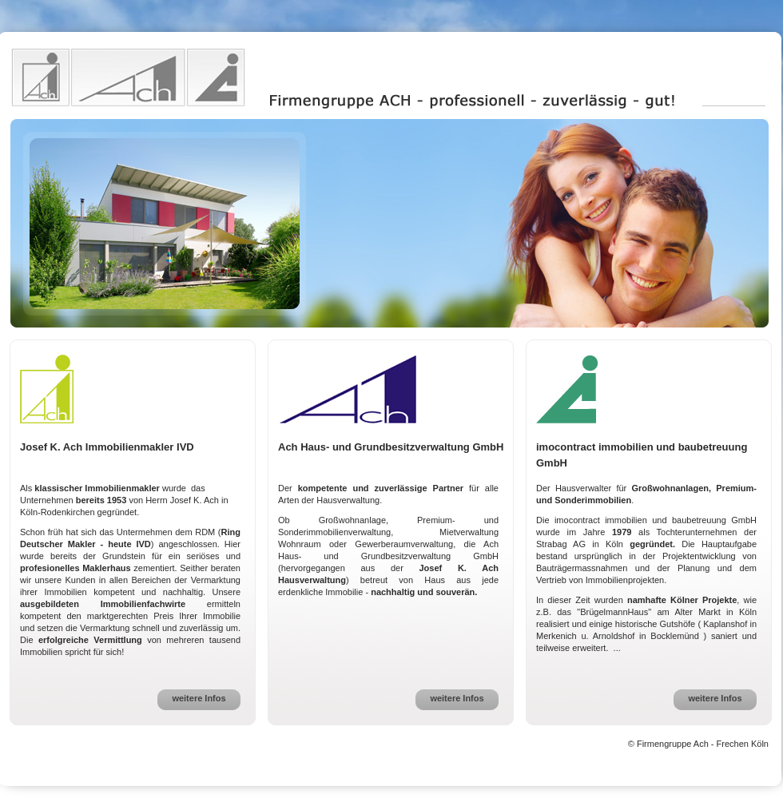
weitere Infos (198, 698)
